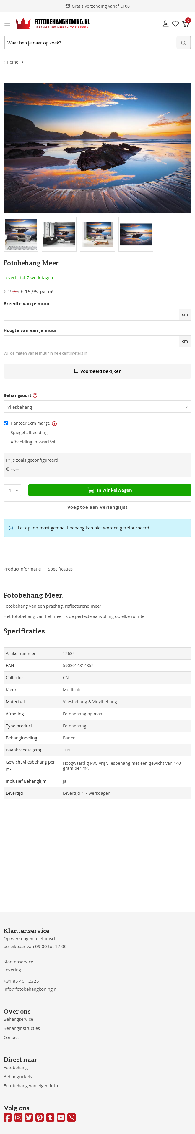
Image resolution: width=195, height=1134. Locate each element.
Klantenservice (18, 962)
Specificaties (60, 568)
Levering (12, 969)
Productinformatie (22, 568)
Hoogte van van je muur (30, 330)
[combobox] (97, 42)
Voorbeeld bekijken (98, 371)
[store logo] (48, 23)
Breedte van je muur (27, 303)
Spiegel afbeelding (29, 432)
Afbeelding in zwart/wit (34, 442)
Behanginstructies (22, 1028)
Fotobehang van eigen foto (31, 1085)
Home (12, 62)
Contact (11, 1037)
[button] (54, 423)
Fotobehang (16, 1067)
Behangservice (18, 1019)
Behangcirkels (18, 1076)
